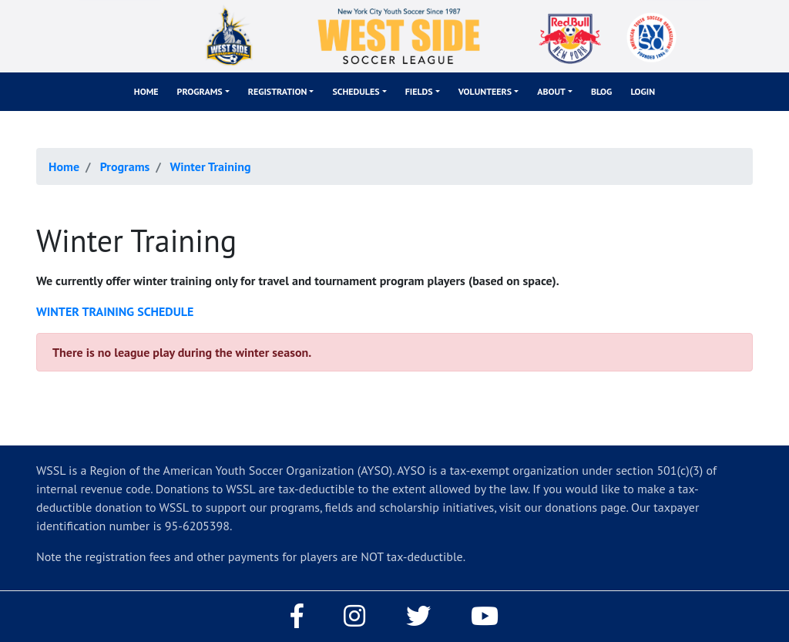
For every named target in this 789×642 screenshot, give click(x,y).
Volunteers (485, 91)
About (551, 91)
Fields (419, 91)
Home (146, 91)
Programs (200, 91)
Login (642, 91)
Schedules (355, 91)
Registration (277, 91)
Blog (602, 91)
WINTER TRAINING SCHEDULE (114, 311)
